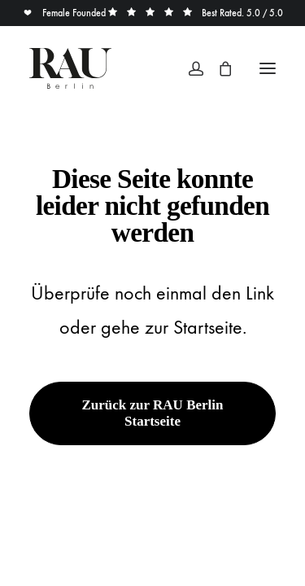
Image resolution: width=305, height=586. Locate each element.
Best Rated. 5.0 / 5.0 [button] (195, 13)
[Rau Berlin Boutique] (70, 68)
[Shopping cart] (218, 68)
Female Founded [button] (65, 13)
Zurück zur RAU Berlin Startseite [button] (154, 413)
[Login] (188, 68)
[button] (267, 68)
